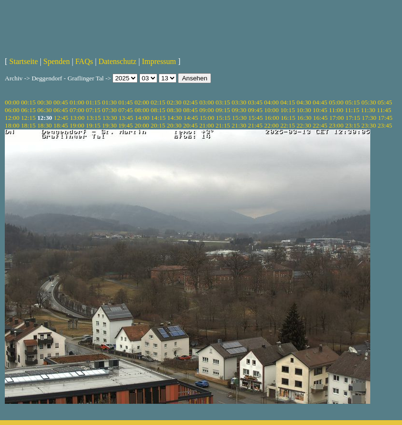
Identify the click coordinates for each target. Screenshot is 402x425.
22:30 (304, 125)
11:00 (336, 110)
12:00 (12, 117)
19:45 (125, 125)
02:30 (174, 102)
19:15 (93, 125)
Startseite (23, 61)
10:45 (320, 110)
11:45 (384, 110)
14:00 (142, 117)
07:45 (125, 110)
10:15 (287, 110)
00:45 (60, 102)
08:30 (174, 110)
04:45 (320, 102)
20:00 (142, 125)
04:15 (287, 102)
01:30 (109, 102)
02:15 (158, 102)
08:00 (142, 110)
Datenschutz (118, 61)
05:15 (352, 102)
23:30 (368, 125)
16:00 (271, 117)
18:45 (60, 125)
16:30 (304, 117)
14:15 (158, 117)
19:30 (109, 125)
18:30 (44, 125)
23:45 (384, 125)
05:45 (384, 102)
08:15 (158, 110)
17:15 (353, 117)
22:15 (287, 125)
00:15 (28, 102)
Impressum (159, 61)
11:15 (352, 110)
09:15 (222, 110)
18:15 (28, 125)
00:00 (12, 102)
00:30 (44, 102)
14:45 (190, 117)
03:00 (206, 102)
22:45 (320, 125)
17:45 (385, 117)
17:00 (336, 117)
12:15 (28, 117)
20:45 (190, 125)
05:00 (336, 102)
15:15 (223, 117)
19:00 (77, 125)
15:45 (255, 117)
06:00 (12, 110)
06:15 (28, 110)
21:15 (222, 125)
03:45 (255, 102)
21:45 (255, 125)
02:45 (190, 102)
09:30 (239, 110)
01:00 (77, 102)
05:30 (368, 102)
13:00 (77, 117)
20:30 (174, 125)
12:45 (61, 117)
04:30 (304, 102)
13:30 (109, 117)
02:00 (142, 102)
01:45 (125, 102)
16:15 (288, 117)
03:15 (222, 102)
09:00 (206, 110)
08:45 (190, 110)
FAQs (84, 61)
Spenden (56, 61)
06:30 (44, 110)
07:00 (77, 110)
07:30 (109, 110)
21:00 (206, 125)
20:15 (158, 125)
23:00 (336, 125)
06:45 (60, 110)
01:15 (93, 102)
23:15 (352, 125)
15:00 (207, 117)
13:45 (126, 117)
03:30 (239, 102)
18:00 (12, 125)
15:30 (239, 117)
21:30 (239, 125)
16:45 (320, 117)
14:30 (174, 117)
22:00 (271, 125)
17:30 (369, 117)
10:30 (304, 110)
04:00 (271, 102)
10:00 (271, 110)
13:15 (93, 117)
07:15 (93, 110)
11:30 (368, 110)
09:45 (255, 110)
